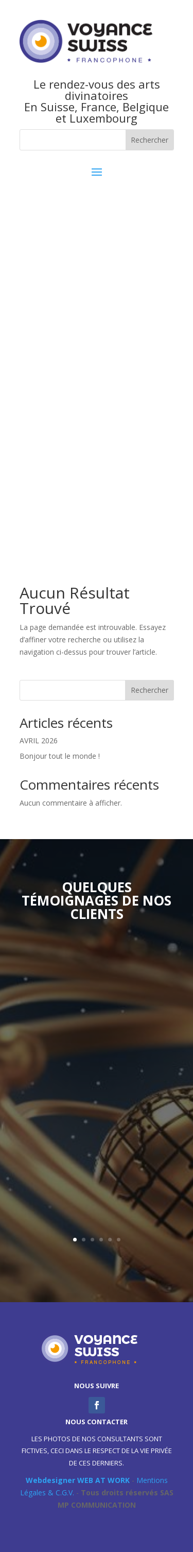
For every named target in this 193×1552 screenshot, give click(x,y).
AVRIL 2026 (39, 740)
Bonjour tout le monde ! (60, 756)
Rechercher (149, 690)
